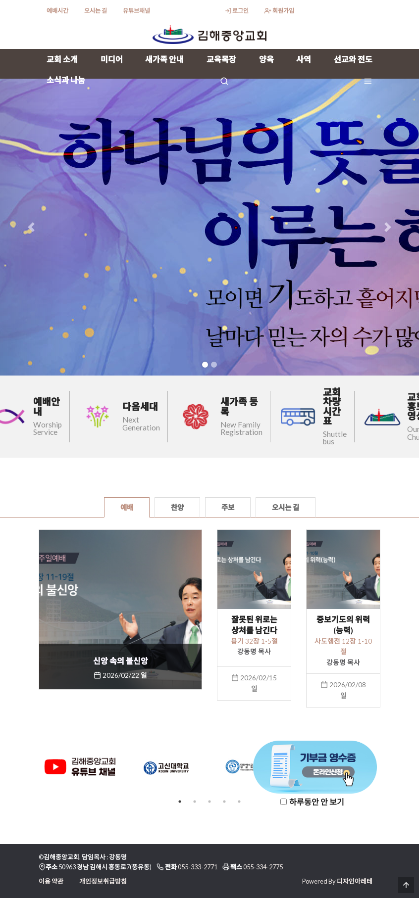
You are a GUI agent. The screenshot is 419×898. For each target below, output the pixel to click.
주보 (227, 507)
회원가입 (279, 10)
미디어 (112, 59)
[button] (31, 227)
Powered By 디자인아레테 (337, 881)
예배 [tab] (126, 507)
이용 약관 (51, 881)
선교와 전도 (353, 59)
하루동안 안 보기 (316, 801)
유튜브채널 (136, 10)
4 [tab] (224, 801)
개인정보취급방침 (103, 881)
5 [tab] (239, 801)
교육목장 (221, 59)
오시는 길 (95, 10)
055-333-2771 (197, 867)
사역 (303, 59)
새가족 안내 (164, 59)
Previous (31, 769)
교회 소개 (62, 59)
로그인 (237, 10)
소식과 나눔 (66, 80)
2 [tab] (195, 801)
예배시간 (57, 10)
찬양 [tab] (177, 507)
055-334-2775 (263, 867)
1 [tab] (180, 801)
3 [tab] (209, 801)
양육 (266, 59)
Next (388, 769)
